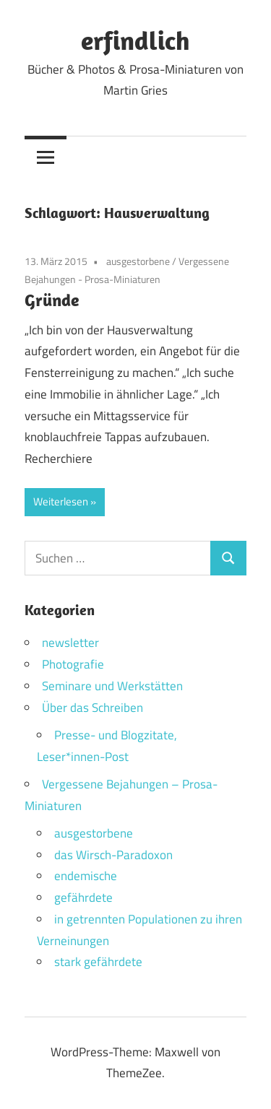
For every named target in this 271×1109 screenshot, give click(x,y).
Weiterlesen (60, 501)
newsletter (70, 642)
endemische (85, 875)
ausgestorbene (138, 261)
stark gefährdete (98, 961)
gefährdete (83, 897)
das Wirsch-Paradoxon (113, 854)
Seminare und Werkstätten (112, 686)
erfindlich (135, 40)
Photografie (73, 664)
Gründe (52, 299)
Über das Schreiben (92, 707)
